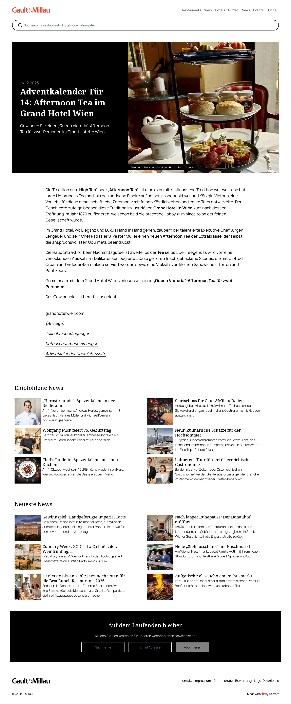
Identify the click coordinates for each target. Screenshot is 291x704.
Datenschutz (223, 680)
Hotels (220, 10)
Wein (208, 10)
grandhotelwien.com (64, 313)
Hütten (233, 10)
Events (258, 10)
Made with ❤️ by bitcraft (263, 694)
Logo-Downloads (266, 680)
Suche (271, 10)
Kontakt (186, 680)
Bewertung (243, 680)
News (246, 10)
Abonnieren (192, 647)
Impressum (202, 680)
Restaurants (191, 10)
